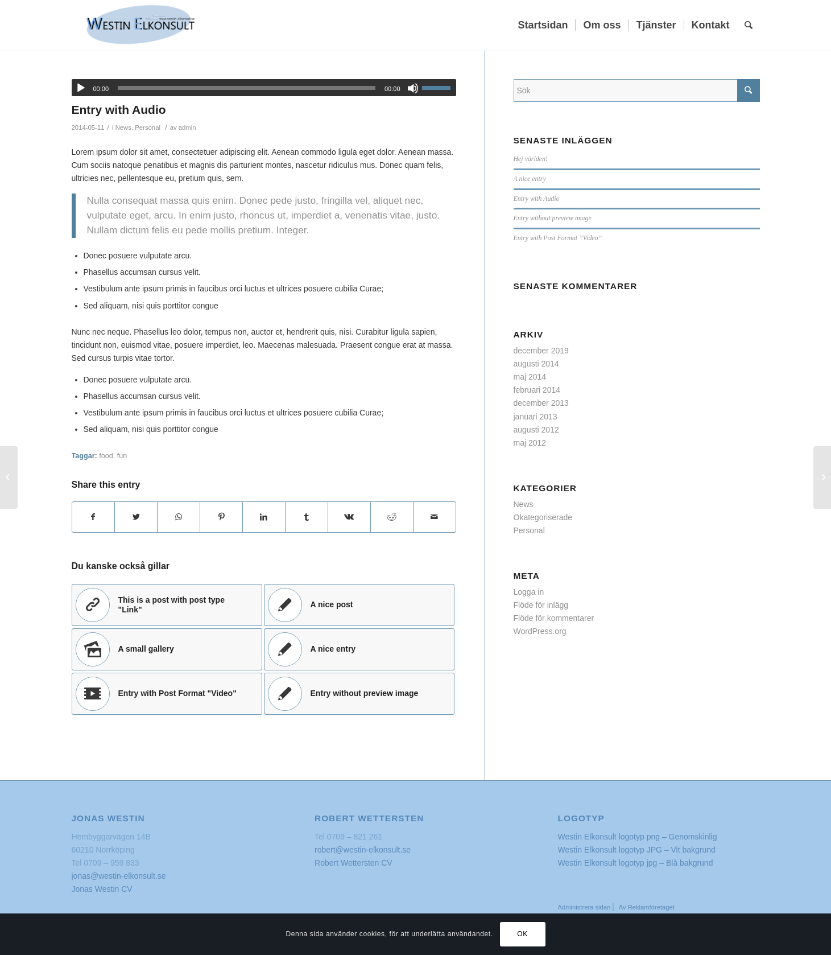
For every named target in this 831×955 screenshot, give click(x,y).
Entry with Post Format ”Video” (558, 238)
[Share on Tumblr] (307, 517)
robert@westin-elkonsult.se (363, 849)
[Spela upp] (80, 88)
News (123, 127)
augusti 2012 (536, 429)
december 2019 (541, 350)
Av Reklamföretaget (647, 907)
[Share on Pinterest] (221, 517)
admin (187, 127)
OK (522, 934)
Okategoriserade (543, 517)
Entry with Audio (119, 109)
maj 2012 (530, 442)
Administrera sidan (585, 907)
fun (122, 456)
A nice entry (530, 179)
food (106, 456)
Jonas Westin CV (102, 889)
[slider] (246, 88)
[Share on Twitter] (136, 517)
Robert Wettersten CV (353, 862)
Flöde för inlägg (541, 605)
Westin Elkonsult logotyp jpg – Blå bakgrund (635, 862)
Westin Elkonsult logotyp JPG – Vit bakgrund (637, 849)
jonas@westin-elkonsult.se (119, 875)
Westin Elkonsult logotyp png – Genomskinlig (637, 836)
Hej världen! (531, 159)
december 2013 (541, 402)
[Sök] (748, 25)
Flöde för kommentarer (554, 618)
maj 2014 (530, 376)
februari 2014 (537, 389)
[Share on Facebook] (93, 517)
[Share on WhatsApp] (179, 517)
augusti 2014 (536, 363)
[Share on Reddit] (392, 517)
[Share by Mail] (435, 517)
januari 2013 (535, 416)
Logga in (529, 591)
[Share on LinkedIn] (264, 517)
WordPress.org (540, 631)
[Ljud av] (413, 88)
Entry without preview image (553, 218)
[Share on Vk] (349, 517)
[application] (264, 87)
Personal (147, 127)
